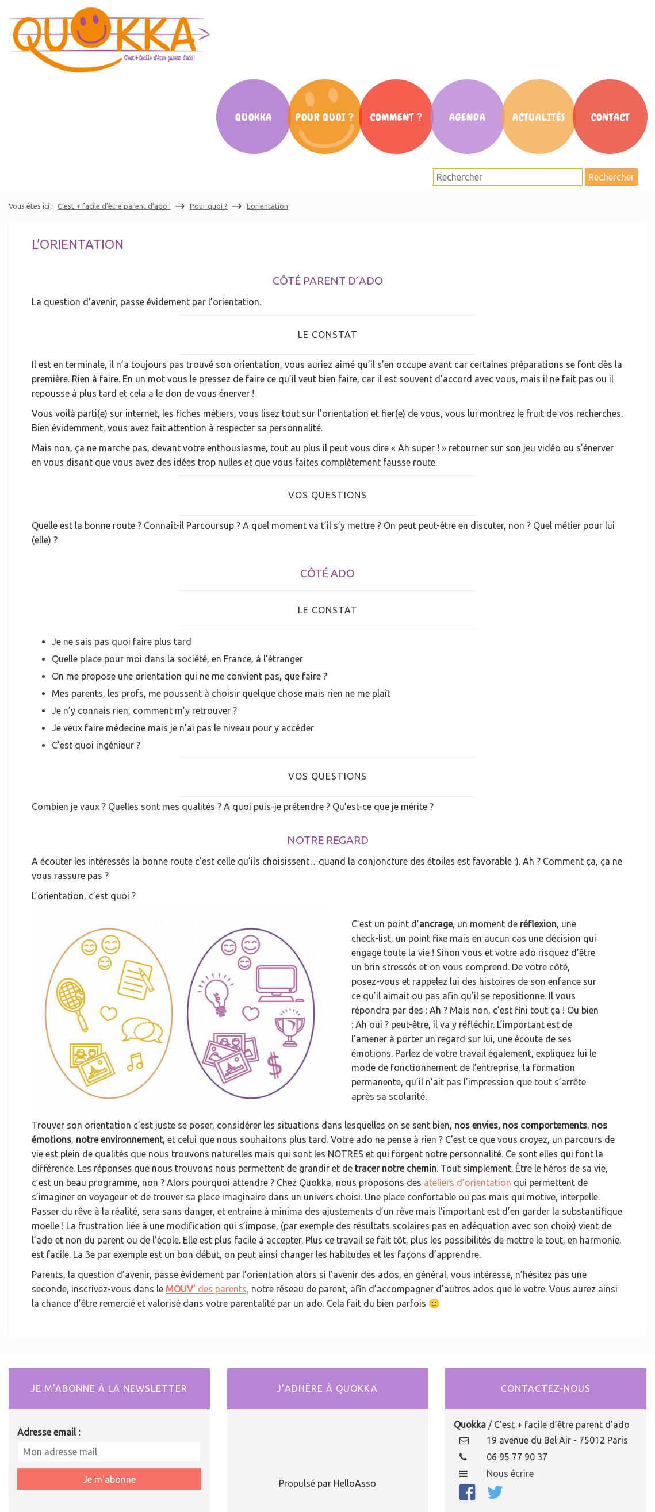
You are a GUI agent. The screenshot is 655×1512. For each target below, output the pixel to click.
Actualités (538, 117)
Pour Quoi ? (325, 117)
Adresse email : (48, 1432)
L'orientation (267, 206)
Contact (610, 117)
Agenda (467, 117)
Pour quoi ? (209, 206)
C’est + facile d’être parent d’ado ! (114, 206)
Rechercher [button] (611, 177)
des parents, (222, 1289)
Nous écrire (510, 1473)
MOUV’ (181, 1289)
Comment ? (396, 117)
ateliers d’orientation (467, 1182)
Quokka (253, 117)
